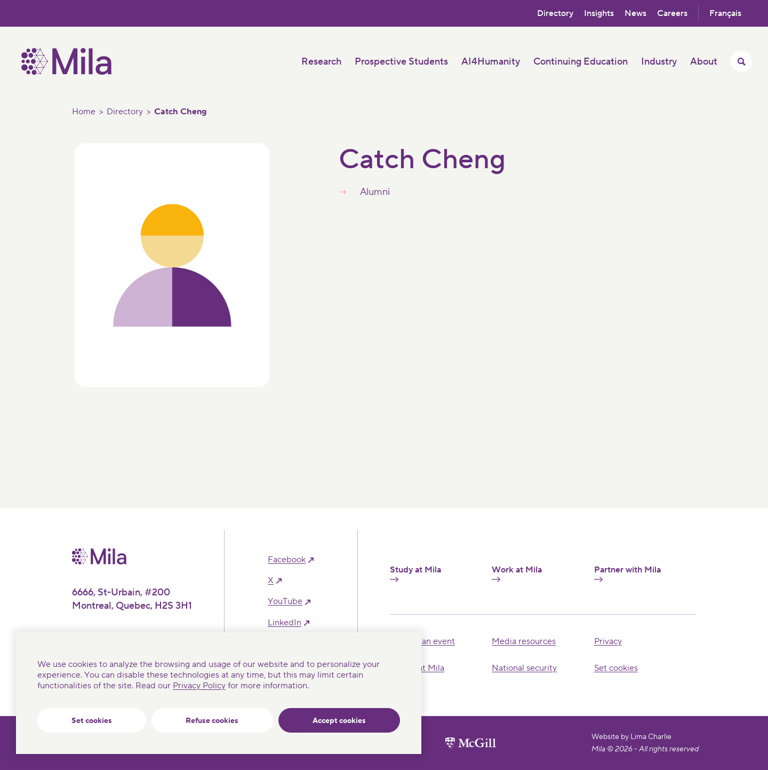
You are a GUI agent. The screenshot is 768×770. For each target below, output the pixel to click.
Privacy (608, 641)
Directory (555, 13)
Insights (599, 13)
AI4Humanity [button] (490, 62)
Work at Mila (517, 573)
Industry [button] (659, 62)
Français (725, 13)
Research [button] (321, 62)
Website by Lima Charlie (631, 737)
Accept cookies (339, 721)
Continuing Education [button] (580, 62)
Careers (672, 13)
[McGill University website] (470, 743)
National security (524, 668)
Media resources (524, 641)
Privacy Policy (199, 685)
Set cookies (91, 721)
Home (83, 111)
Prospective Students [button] (401, 62)
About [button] (703, 62)
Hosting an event (422, 641)
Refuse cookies (212, 721)
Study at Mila (415, 573)
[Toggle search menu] (741, 61)
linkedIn (284, 623)
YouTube (285, 601)
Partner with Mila (627, 573)
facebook (287, 560)
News (635, 13)
